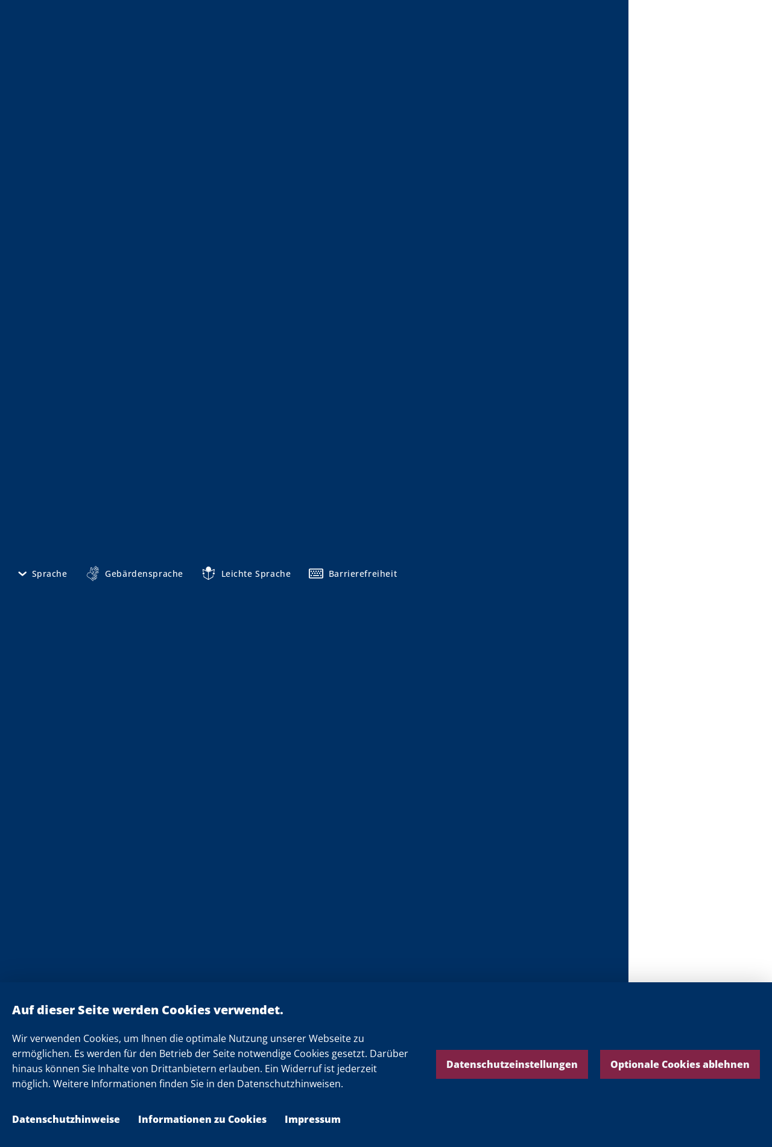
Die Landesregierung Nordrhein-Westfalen (700, 42)
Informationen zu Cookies (202, 1119)
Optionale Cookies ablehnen (680, 1064)
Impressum (313, 1119)
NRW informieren (157, 93)
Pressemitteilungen (318, 968)
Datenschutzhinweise (66, 1119)
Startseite (86, 93)
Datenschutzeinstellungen (512, 1064)
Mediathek (229, 93)
